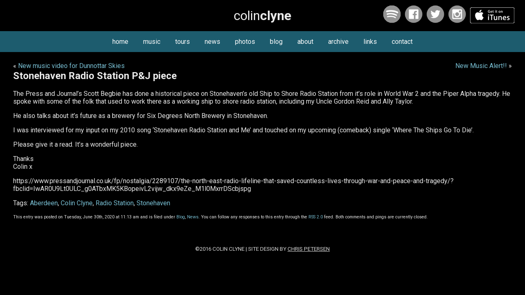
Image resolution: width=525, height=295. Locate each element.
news (212, 41)
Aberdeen (44, 203)
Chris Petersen (309, 249)
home (120, 41)
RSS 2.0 (315, 217)
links (370, 41)
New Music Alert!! (481, 66)
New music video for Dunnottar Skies (71, 66)
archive (338, 41)
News (193, 217)
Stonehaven (153, 203)
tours (182, 41)
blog (276, 41)
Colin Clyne (77, 203)
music (151, 41)
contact (402, 41)
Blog (180, 217)
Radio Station (115, 203)
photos (245, 41)
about (305, 41)
